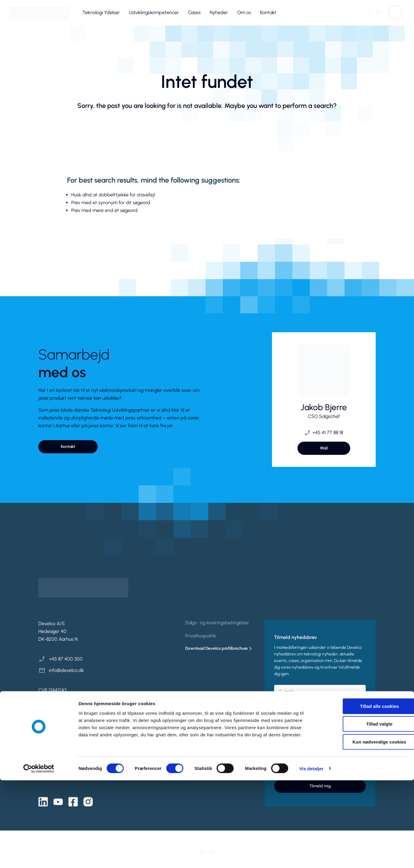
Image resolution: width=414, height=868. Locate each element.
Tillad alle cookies (364, 793)
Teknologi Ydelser (101, 12)
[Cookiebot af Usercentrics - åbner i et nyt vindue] (39, 856)
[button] (395, 12)
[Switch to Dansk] (369, 13)
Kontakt (268, 12)
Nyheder (219, 12)
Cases (194, 12)
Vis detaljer (311, 856)
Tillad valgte (364, 811)
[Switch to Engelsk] (378, 13)
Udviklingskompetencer (154, 12)
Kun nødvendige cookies (364, 829)
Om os (244, 12)
